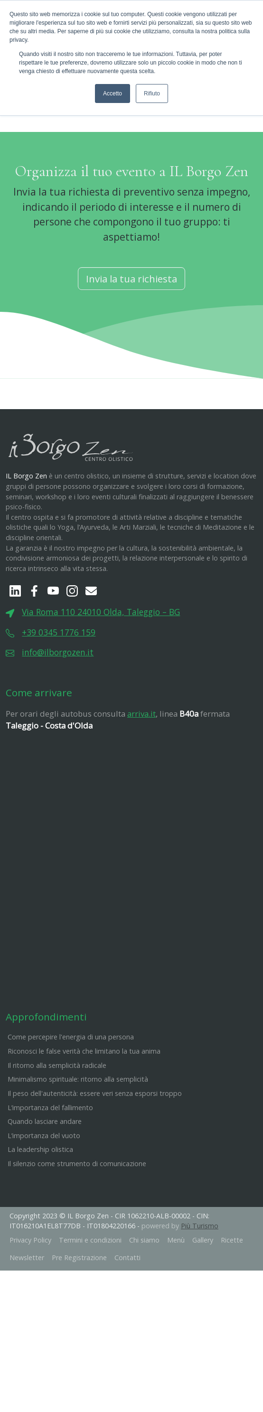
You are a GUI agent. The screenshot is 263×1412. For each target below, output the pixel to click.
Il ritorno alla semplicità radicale (57, 1112)
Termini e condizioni (90, 1286)
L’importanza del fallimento (50, 1154)
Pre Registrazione (79, 1304)
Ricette (232, 1286)
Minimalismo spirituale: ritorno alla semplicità (78, 1126)
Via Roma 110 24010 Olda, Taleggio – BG (101, 659)
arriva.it (141, 760)
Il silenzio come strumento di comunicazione (77, 1210)
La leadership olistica (40, 1196)
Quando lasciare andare (45, 1168)
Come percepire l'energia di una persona (71, 1084)
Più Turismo (199, 1272)
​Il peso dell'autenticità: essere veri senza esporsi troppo (95, 1140)
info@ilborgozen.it (58, 699)
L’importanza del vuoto (44, 1182)
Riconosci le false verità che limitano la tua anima (84, 1098)
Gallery (202, 1286)
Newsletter (26, 1304)
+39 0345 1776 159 (58, 679)
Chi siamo (144, 1286)
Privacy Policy (30, 1286)
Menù (176, 1286)
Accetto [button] (112, 93)
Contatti (127, 1304)
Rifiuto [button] (152, 93)
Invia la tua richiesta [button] (131, 325)
